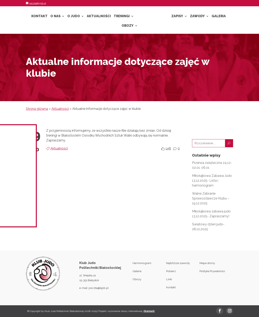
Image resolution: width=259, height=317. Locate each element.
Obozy (128, 26)
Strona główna (37, 109)
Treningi (122, 16)
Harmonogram (142, 263)
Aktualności (99, 16)
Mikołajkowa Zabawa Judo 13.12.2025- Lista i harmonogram (212, 180)
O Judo (73, 16)
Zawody (197, 16)
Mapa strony (207, 263)
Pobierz (171, 271)
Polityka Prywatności (212, 271)
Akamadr (149, 311)
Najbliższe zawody (178, 263)
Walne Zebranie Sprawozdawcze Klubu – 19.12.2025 (210, 198)
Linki (169, 279)
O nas (55, 16)
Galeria (219, 16)
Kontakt (39, 16)
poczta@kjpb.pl (99, 287)
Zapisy (177, 16)
